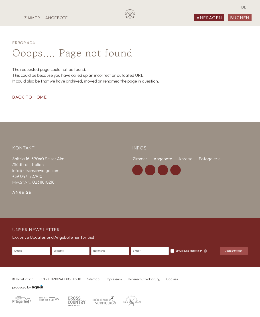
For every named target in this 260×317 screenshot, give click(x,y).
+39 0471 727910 (27, 176)
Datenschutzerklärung (144, 279)
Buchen (240, 17)
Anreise (21, 192)
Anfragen (209, 17)
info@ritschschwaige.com (35, 170)
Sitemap (93, 279)
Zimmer (32, 17)
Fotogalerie (210, 158)
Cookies (172, 279)
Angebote (56, 17)
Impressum (114, 279)
